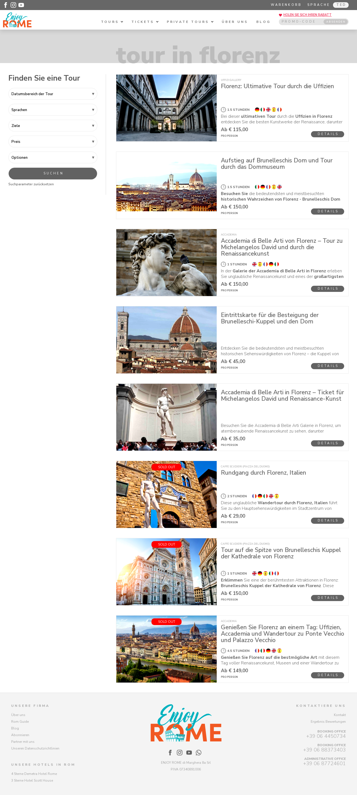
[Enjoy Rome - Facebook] (5, 5)
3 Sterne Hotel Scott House (32, 780)
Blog (263, 22)
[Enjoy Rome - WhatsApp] (198, 752)
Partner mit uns (23, 741)
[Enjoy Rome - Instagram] (13, 5)
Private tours (190, 22)
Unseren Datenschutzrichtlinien (35, 748)
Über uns (235, 22)
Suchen (54, 173)
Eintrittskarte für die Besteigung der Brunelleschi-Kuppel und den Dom (270, 318)
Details (328, 134)
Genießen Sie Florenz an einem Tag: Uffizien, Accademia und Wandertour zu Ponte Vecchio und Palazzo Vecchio (282, 633)
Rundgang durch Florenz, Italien (263, 473)
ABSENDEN (336, 21)
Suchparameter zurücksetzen (31, 184)
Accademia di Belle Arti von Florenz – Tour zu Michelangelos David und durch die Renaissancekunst (282, 247)
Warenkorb (286, 5)
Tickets (144, 22)
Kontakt (340, 715)
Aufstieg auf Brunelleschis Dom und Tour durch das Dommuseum (276, 164)
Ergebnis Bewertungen (328, 721)
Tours (112, 22)
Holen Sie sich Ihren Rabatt (307, 15)
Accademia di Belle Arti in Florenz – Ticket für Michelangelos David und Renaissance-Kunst (282, 395)
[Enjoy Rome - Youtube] (21, 5)
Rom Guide (20, 721)
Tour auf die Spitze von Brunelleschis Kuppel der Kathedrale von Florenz (281, 553)
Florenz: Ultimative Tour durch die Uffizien (277, 86)
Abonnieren (20, 735)
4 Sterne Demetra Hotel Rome (34, 774)
